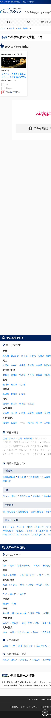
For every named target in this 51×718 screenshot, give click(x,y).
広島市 (6, 623)
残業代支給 (25, 496)
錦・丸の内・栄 (19, 613)
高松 (37, 623)
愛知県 (6, 403)
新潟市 (6, 603)
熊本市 (36, 632)
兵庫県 (22, 365)
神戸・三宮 (44, 575)
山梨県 (22, 394)
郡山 (47, 584)
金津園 (46, 613)
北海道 (6, 375)
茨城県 (41, 356)
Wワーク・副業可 (25, 527)
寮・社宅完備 (9, 511)
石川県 (6, 384)
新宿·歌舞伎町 (24, 565)
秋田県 (47, 375)
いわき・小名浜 (35, 584)
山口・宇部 (27, 623)
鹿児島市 (46, 632)
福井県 (22, 384)
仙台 (22, 584)
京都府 (14, 365)
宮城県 (14, 375)
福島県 (22, 375)
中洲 (12, 632)
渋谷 (5, 565)
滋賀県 (31, 365)
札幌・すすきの (10, 584)
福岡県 (6, 422)
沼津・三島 (35, 613)
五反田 (37, 565)
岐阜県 (22, 403)
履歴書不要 (34, 477)
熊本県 (39, 422)
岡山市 (15, 623)
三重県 (31, 403)
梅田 (5, 575)
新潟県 (6, 394)
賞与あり (37, 496)
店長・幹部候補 (25, 438)
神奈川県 (15, 356)
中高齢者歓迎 (9, 477)
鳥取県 (31, 413)
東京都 (6, 356)
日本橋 (13, 575)
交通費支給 (23, 511)
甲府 (14, 603)
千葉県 (33, 356)
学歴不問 (7, 481)
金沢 (5, 594)
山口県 (22, 413)
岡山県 (14, 413)
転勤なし (20, 530)
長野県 (14, 394)
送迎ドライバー (43, 646)
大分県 (31, 422)
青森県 (39, 375)
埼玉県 (24, 356)
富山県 (14, 384)
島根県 (39, 413)
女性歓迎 (22, 477)
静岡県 (14, 403)
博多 (5, 632)
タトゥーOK (8, 527)
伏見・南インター (28, 575)
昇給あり (36, 659)
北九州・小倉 (24, 632)
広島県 (6, 413)
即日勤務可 (8, 530)
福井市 (23, 594)
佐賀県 (14, 422)
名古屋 (6, 613)
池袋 (12, 565)
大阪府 (6, 365)
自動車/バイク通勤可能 (37, 530)
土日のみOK (8, 534)
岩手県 (31, 375)
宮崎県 (47, 422)
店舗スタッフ (9, 438)
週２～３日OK (23, 534)
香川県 (47, 413)
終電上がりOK (39, 534)
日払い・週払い (10, 496)
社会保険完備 (37, 511)
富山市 (13, 594)
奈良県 (39, 365)
